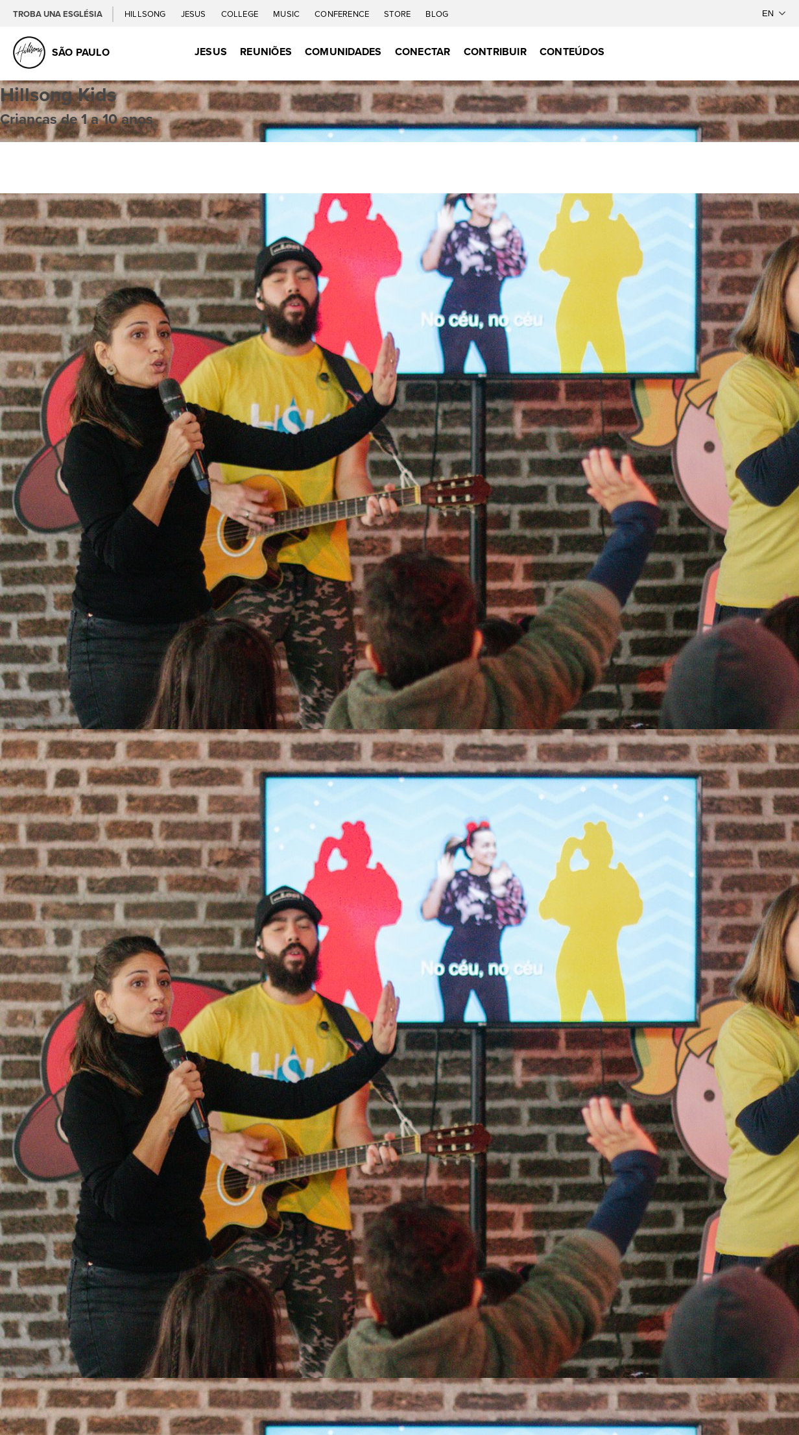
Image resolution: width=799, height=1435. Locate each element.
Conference (343, 13)
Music (287, 13)
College (240, 13)
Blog (436, 13)
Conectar (423, 51)
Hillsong (146, 13)
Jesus (194, 13)
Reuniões (266, 51)
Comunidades (343, 51)
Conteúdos (572, 51)
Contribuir (495, 51)
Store (398, 13)
